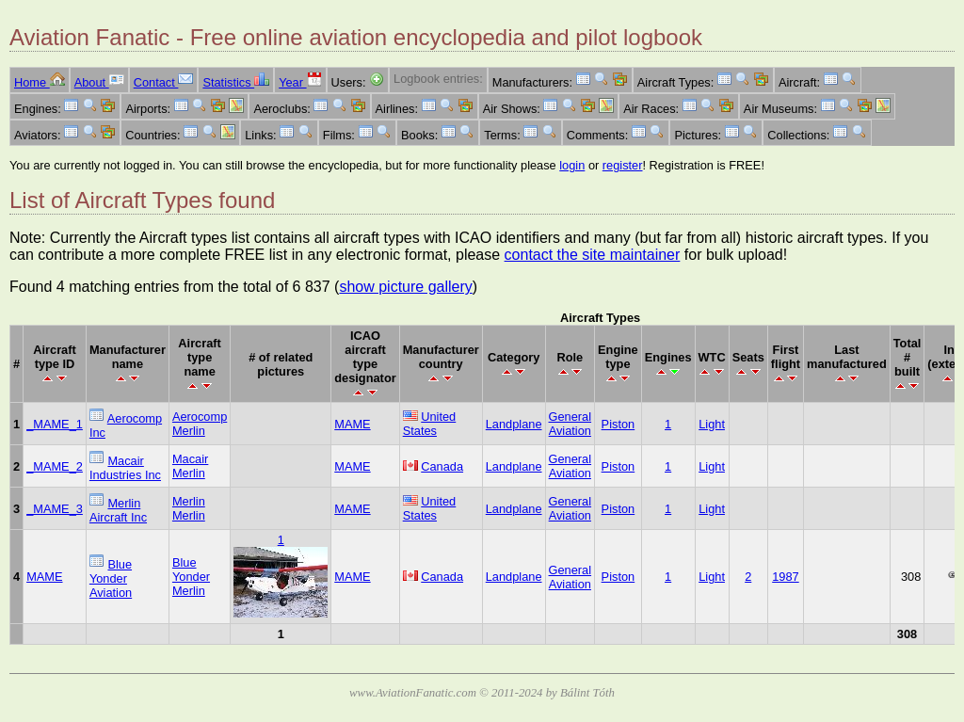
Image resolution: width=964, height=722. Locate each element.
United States (430, 423)
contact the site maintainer (593, 255)
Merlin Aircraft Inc (118, 510)
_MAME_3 (54, 509)
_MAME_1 (54, 424)
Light (712, 424)
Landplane (514, 424)
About (99, 82)
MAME (352, 424)
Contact (164, 82)
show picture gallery (405, 287)
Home (39, 82)
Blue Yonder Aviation (110, 578)
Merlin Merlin (188, 508)
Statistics (235, 82)
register (622, 165)
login (572, 165)
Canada (442, 466)
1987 (785, 577)
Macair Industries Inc (125, 468)
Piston (618, 424)
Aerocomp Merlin (199, 423)
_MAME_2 (54, 466)
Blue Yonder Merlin (191, 576)
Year (300, 82)
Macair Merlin (190, 466)
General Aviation (570, 423)
